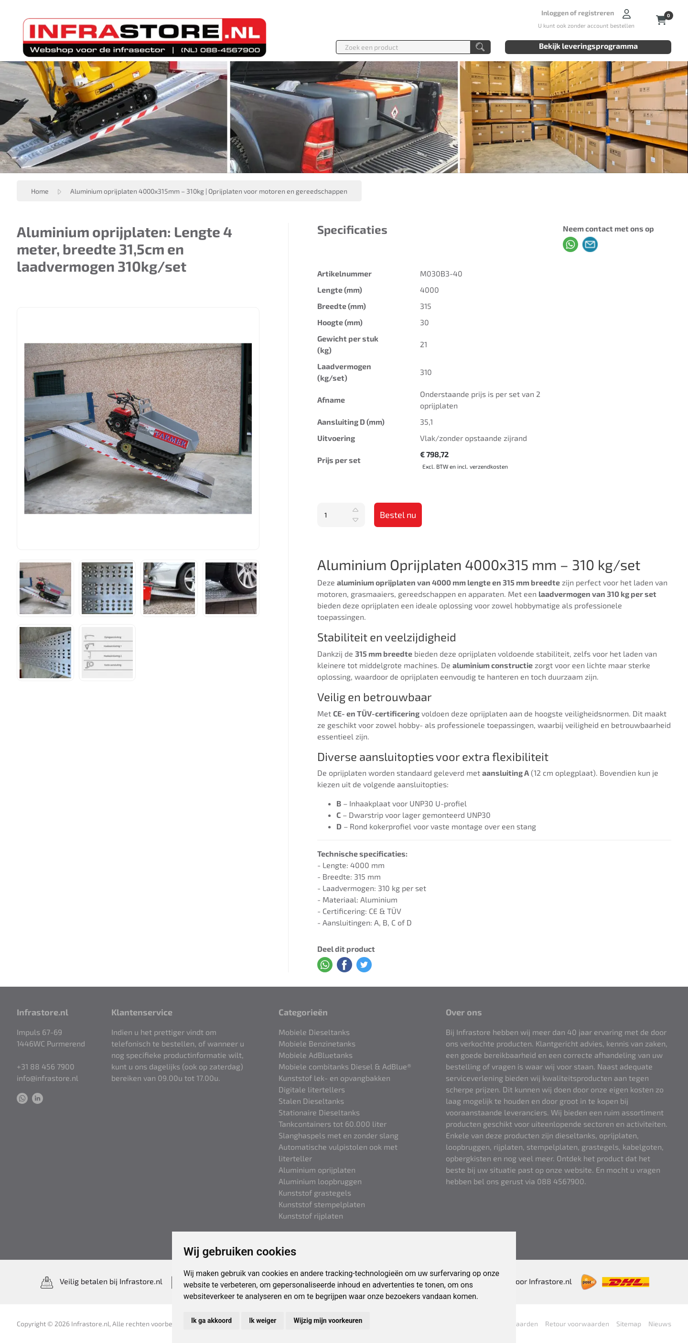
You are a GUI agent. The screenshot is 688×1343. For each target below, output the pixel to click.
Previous (10, 428)
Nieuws (659, 1324)
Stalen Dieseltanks (311, 1100)
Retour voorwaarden (577, 1324)
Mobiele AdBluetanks (316, 1054)
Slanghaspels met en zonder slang (338, 1135)
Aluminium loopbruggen (320, 1181)
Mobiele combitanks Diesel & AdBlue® (345, 1066)
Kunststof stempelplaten (322, 1204)
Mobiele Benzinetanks (317, 1043)
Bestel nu (398, 514)
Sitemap (628, 1324)
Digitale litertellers (312, 1089)
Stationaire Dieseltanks (319, 1112)
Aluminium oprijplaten (317, 1169)
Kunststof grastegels (315, 1192)
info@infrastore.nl (47, 1077)
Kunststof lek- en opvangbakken (334, 1077)
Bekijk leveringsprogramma (588, 45)
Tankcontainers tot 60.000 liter (333, 1123)
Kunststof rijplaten (311, 1215)
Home (40, 191)
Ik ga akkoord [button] (211, 1320)
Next (266, 428)
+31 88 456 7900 (46, 1066)
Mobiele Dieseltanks (314, 1031)
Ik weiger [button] (262, 1320)
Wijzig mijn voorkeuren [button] (327, 1320)
